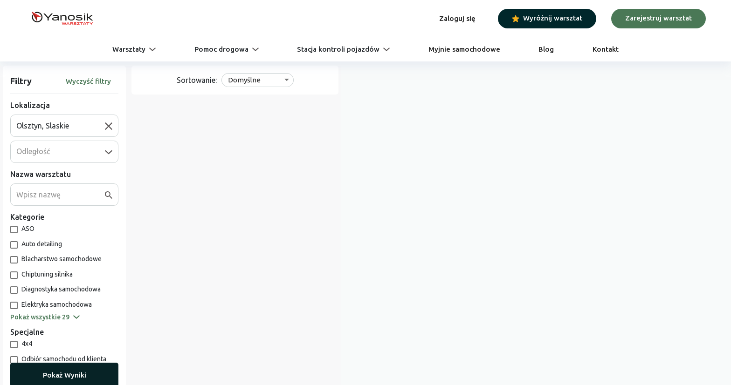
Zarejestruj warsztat (658, 18)
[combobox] (60, 126)
